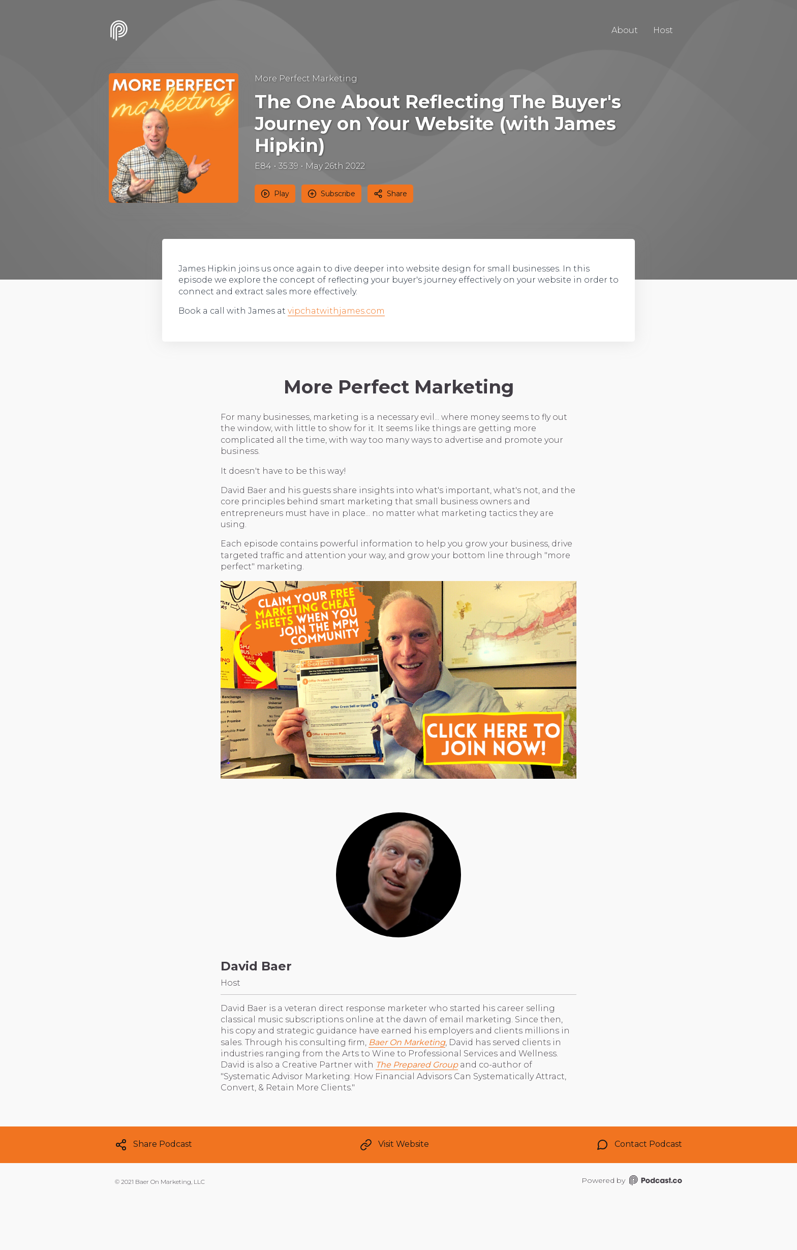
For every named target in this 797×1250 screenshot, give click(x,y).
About (624, 30)
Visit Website (394, 1145)
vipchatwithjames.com (336, 311)
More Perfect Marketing (306, 78)
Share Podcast (153, 1145)
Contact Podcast (639, 1145)
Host (663, 30)
